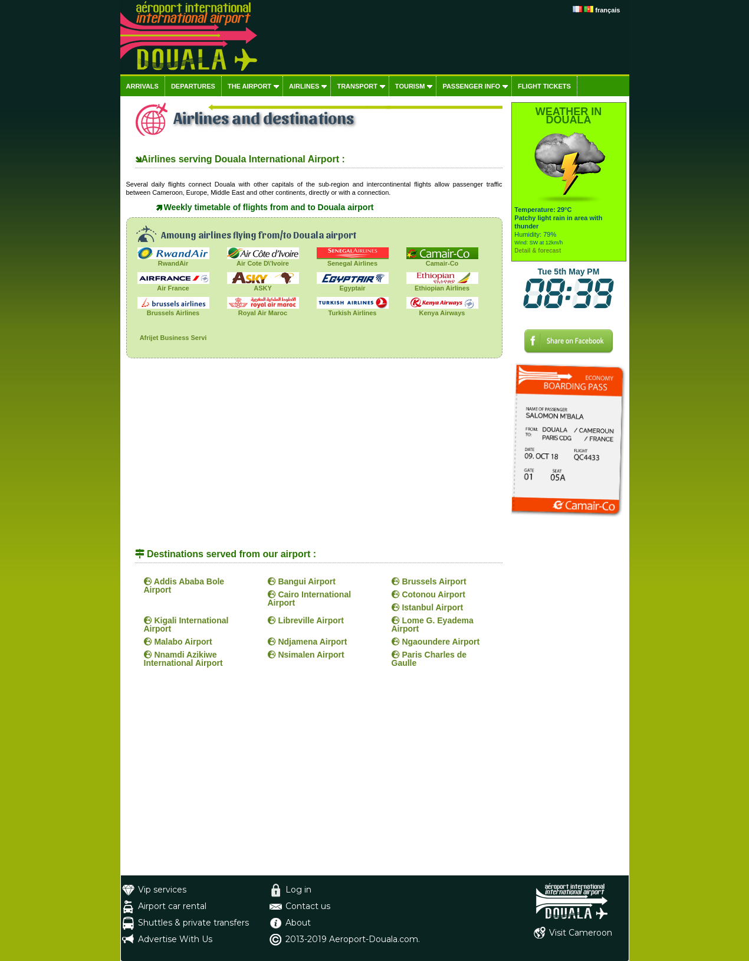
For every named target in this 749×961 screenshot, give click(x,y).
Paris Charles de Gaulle (429, 659)
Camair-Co (442, 260)
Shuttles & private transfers (193, 922)
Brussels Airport (429, 581)
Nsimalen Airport (306, 654)
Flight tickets (544, 86)
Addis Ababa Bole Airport (184, 585)
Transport (357, 86)
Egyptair (353, 285)
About (298, 922)
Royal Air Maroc (263, 309)
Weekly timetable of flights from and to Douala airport (269, 207)
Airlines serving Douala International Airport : (243, 159)
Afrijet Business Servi (173, 334)
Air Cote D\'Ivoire (263, 260)
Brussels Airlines (173, 309)
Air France (173, 285)
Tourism (410, 86)
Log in (298, 889)
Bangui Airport (302, 581)
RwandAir (173, 260)
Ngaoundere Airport (436, 641)
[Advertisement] (314, 458)
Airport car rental (172, 906)
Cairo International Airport (309, 598)
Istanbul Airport (428, 607)
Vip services (162, 889)
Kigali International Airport (186, 624)
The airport (249, 86)
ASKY (263, 285)
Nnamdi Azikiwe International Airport (183, 659)
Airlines (304, 86)
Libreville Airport (306, 620)
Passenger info (471, 86)
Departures (193, 86)
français (607, 10)
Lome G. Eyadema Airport (433, 624)
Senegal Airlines (353, 260)
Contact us (307, 906)
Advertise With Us (175, 939)
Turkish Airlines (353, 309)
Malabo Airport (178, 641)
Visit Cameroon (580, 932)
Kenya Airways (442, 309)
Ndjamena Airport (307, 641)
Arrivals (142, 86)
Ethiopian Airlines (442, 285)
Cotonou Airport (428, 594)
